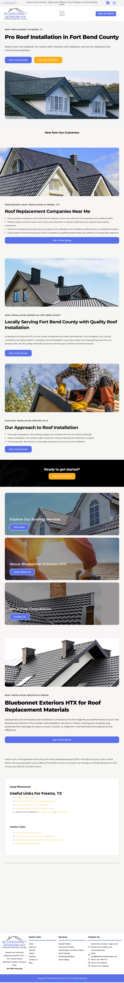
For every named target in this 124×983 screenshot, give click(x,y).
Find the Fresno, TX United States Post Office (37, 802)
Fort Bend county (46, 813)
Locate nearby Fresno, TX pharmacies (34, 805)
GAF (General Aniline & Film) (29, 833)
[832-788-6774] (2, 3)
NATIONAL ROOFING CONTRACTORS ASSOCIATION (40, 841)
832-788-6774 (10, 3)
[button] (62, 13)
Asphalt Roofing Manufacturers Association (36, 837)
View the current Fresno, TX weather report (37, 809)
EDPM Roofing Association (28, 844)
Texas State (63, 813)
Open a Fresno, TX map (27, 798)
